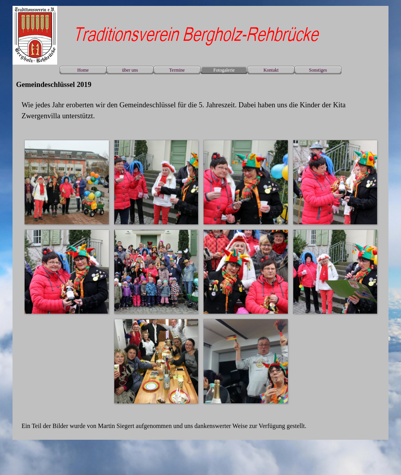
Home (83, 70)
